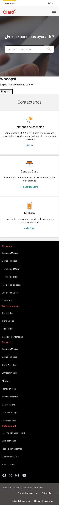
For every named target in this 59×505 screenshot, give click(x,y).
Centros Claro (8, 404)
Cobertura (7, 300)
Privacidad (47, 493)
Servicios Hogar (9, 261)
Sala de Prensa (9, 440)
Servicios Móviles (10, 253)
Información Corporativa (13, 433)
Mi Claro (6, 381)
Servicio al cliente (10, 396)
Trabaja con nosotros (12, 449)
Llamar (29, 145)
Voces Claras (8, 464)
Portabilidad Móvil (10, 269)
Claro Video (7, 313)
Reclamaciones (9, 420)
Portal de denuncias (27, 493)
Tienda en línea (9, 388)
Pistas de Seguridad (20, 501)
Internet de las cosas (11, 285)
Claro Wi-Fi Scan (9, 365)
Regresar (6, 91)
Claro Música (8, 321)
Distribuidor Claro (10, 456)
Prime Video (8, 328)
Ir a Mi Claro (29, 228)
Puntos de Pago (9, 412)
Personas (9, 3)
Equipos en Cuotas (11, 292)
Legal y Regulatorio (44, 501)
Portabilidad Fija (9, 276)
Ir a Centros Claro (29, 187)
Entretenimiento (9, 373)
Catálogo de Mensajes (12, 337)
